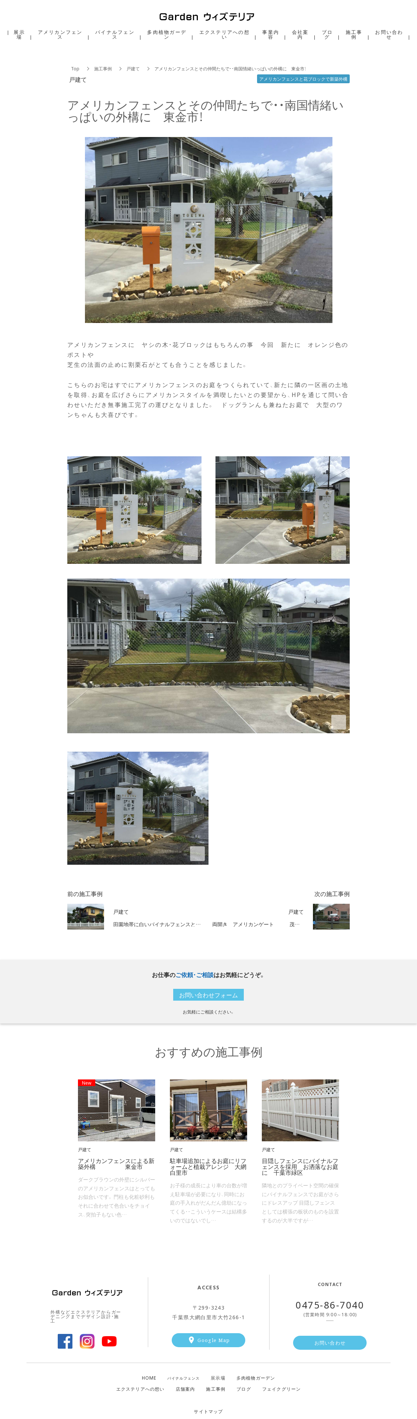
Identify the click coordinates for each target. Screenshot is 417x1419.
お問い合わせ (330, 1342)
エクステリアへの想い (140, 1388)
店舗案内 (185, 1388)
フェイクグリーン (281, 1388)
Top (75, 68)
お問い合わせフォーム (208, 994)
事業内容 (270, 34)
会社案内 (300, 34)
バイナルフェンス (183, 1378)
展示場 (19, 34)
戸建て (133, 68)
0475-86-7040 (330, 1304)
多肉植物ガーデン (166, 34)
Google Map (213, 1340)
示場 (218, 1377)
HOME (149, 1377)
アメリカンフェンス (60, 34)
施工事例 (103, 68)
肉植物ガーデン (255, 1377)
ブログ (243, 1388)
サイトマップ (208, 1411)
